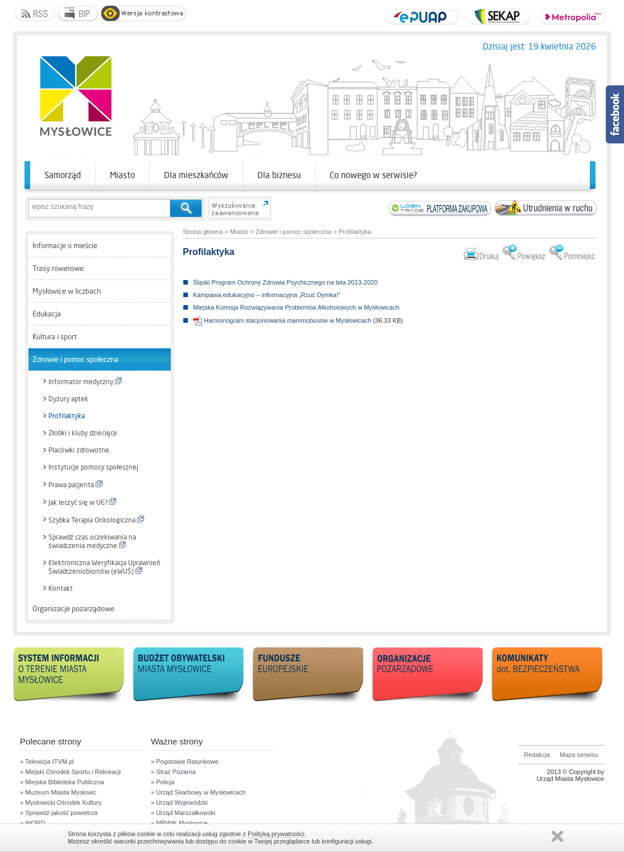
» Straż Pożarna (173, 771)
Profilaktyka (66, 416)
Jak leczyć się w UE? (82, 502)
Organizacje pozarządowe (73, 608)
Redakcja (537, 754)
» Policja (163, 782)
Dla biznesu (279, 175)
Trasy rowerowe (58, 268)
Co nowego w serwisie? (373, 175)
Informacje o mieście (64, 245)
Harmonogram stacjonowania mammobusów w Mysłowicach (282, 320)
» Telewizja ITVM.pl (47, 761)
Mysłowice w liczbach (66, 291)
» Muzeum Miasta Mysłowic (58, 792)
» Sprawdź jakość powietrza (58, 812)
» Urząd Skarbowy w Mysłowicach (198, 792)
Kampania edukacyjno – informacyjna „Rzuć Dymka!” (266, 294)
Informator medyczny (85, 381)
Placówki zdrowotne (78, 450)
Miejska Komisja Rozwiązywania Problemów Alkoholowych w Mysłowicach (296, 307)
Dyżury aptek (68, 399)
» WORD (32, 823)
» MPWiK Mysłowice (179, 823)
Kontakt (60, 588)
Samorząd (62, 175)
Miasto (122, 175)
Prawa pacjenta (75, 484)
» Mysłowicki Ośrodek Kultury (61, 802)
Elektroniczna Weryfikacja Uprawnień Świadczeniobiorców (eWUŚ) (104, 567)
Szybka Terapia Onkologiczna (96, 520)
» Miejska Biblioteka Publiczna (62, 782)
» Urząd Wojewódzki (179, 802)
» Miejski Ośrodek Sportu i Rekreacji (70, 771)
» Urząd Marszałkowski (183, 812)
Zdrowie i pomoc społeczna (75, 359)
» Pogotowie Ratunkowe (185, 761)
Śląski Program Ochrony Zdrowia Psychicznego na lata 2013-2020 (285, 282)
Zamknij (557, 836)
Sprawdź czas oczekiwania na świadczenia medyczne (92, 541)
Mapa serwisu (579, 754)
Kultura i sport (54, 336)
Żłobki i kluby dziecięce (82, 433)
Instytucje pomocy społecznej (93, 467)
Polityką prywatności (276, 833)
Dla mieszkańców (196, 175)
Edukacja (46, 314)
